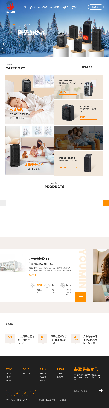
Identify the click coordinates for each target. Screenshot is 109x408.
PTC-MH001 (65, 80)
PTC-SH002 (86, 106)
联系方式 (60, 373)
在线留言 (60, 377)
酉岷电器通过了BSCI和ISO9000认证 (59, 340)
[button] (54, 49)
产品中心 (26, 369)
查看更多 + (33, 275)
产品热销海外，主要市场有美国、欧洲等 (91, 340)
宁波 (53, 400)
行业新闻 (43, 377)
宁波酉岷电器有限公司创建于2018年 (26, 340)
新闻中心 (43, 369)
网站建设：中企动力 (45, 400)
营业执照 (63, 400)
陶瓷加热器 (26, 373)
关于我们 (8, 369)
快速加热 (16, 110)
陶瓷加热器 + (88, 67)
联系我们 (60, 369)
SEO (57, 400)
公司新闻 (43, 373)
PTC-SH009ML (33, 168)
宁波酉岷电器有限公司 (41, 263)
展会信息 (43, 380)
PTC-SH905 (17, 118)
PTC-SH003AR (67, 158)
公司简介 (8, 373)
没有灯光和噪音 (20, 114)
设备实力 (8, 377)
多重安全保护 (34, 165)
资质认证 (8, 380)
